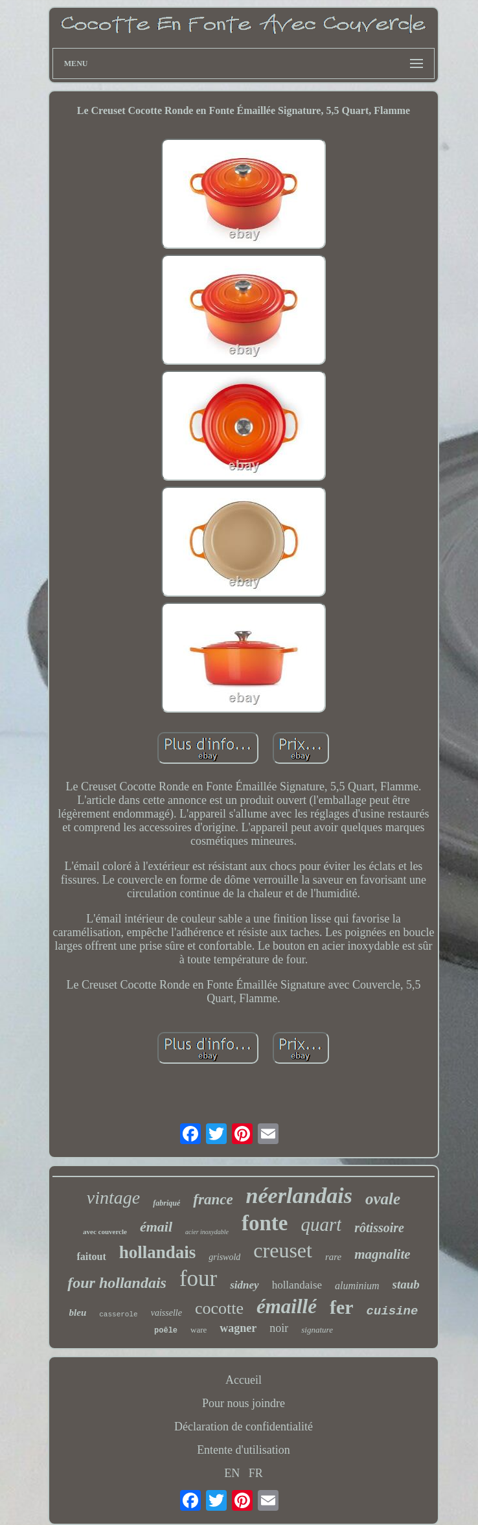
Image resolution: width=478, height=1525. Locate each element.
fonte (265, 1223)
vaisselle (166, 1313)
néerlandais (299, 1196)
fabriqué (166, 1203)
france (213, 1199)
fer (342, 1307)
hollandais (157, 1252)
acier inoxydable (207, 1231)
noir (278, 1328)
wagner (238, 1328)
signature (317, 1330)
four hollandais (116, 1282)
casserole (118, 1314)
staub (406, 1284)
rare (333, 1257)
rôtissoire (379, 1228)
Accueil (243, 1379)
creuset (282, 1250)
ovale (382, 1199)
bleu (78, 1312)
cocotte (219, 1308)
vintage (113, 1197)
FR (256, 1473)
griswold (224, 1257)
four (198, 1278)
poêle (165, 1330)
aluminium (357, 1285)
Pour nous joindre (243, 1403)
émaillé (286, 1306)
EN (232, 1473)
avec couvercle (105, 1231)
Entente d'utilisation (243, 1449)
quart (321, 1224)
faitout (91, 1256)
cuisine (392, 1311)
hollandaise (297, 1285)
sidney (244, 1285)
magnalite (382, 1254)
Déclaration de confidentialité (243, 1426)
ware (198, 1330)
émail (156, 1227)
